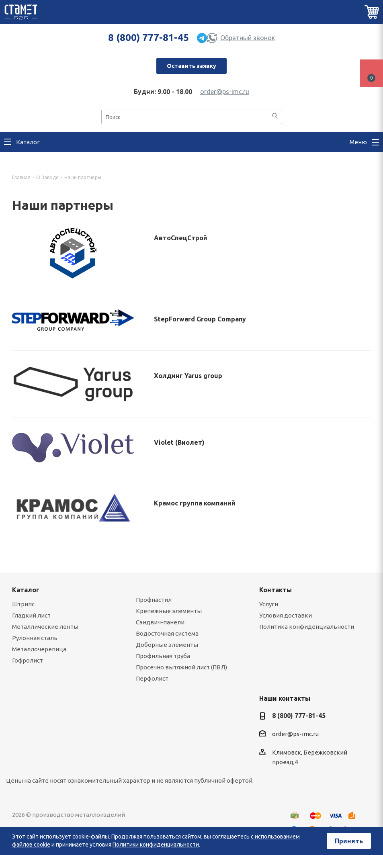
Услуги (268, 604)
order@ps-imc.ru (224, 91)
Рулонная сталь (34, 637)
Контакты (275, 589)
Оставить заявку (191, 66)
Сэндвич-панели (160, 622)
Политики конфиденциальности (156, 844)
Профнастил (154, 599)
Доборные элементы (167, 644)
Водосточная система (167, 633)
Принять (349, 841)
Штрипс (23, 604)
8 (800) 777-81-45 (148, 37)
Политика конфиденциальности (306, 626)
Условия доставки (285, 615)
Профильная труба (163, 655)
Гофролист (27, 660)
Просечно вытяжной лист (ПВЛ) (181, 667)
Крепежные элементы (169, 611)
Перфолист (152, 678)
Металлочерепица (39, 649)
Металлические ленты (45, 626)
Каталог (25, 589)
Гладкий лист (31, 615)
